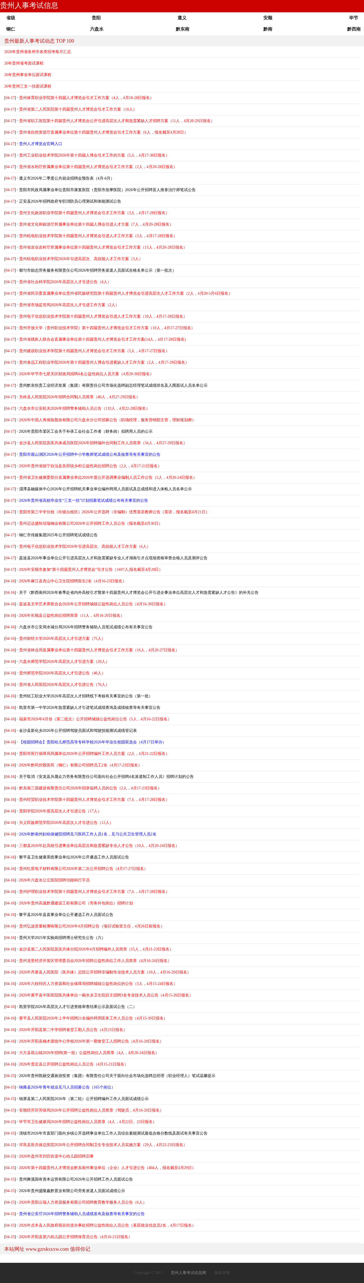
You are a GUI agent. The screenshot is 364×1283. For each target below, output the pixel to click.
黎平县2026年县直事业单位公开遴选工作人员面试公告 (66, 915)
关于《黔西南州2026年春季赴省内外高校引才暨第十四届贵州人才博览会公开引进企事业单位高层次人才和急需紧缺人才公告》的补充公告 (139, 592)
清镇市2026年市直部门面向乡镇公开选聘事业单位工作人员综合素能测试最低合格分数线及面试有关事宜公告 (113, 1133)
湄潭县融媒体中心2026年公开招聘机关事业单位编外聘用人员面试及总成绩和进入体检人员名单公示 (105, 489)
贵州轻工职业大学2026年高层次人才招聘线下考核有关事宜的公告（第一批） (86, 696)
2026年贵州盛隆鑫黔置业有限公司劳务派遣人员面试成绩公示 (72, 1191)
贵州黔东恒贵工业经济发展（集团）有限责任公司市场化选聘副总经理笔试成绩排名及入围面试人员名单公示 (113, 385)
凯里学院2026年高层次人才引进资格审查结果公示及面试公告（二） (78, 1007)
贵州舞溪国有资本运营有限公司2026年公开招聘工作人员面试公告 (76, 1179)
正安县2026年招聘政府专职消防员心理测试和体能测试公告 (70, 201)
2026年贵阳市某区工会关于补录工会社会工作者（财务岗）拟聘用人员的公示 (86, 431)
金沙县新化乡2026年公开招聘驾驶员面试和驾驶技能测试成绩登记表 (78, 730)
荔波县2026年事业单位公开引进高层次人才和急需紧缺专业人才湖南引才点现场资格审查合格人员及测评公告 (113, 558)
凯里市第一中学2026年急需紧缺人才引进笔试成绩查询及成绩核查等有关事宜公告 (89, 707)
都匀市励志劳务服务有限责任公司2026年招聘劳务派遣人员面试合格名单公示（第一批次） (97, 270)
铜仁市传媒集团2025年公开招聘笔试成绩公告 (58, 535)
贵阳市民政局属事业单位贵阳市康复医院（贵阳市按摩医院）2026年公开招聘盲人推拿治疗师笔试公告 (107, 190)
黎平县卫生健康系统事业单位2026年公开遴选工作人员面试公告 (74, 857)
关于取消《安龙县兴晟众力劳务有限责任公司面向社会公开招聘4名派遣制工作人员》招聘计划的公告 (106, 777)
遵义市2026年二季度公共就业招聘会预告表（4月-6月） (67, 178)
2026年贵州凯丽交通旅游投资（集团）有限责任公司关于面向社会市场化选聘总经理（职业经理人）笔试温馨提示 (117, 1076)
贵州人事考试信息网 (188, 1273)
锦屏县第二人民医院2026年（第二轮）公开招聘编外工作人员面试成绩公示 (84, 1099)
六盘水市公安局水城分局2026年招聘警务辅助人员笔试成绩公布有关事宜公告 (86, 627)
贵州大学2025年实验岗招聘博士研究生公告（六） (62, 938)
